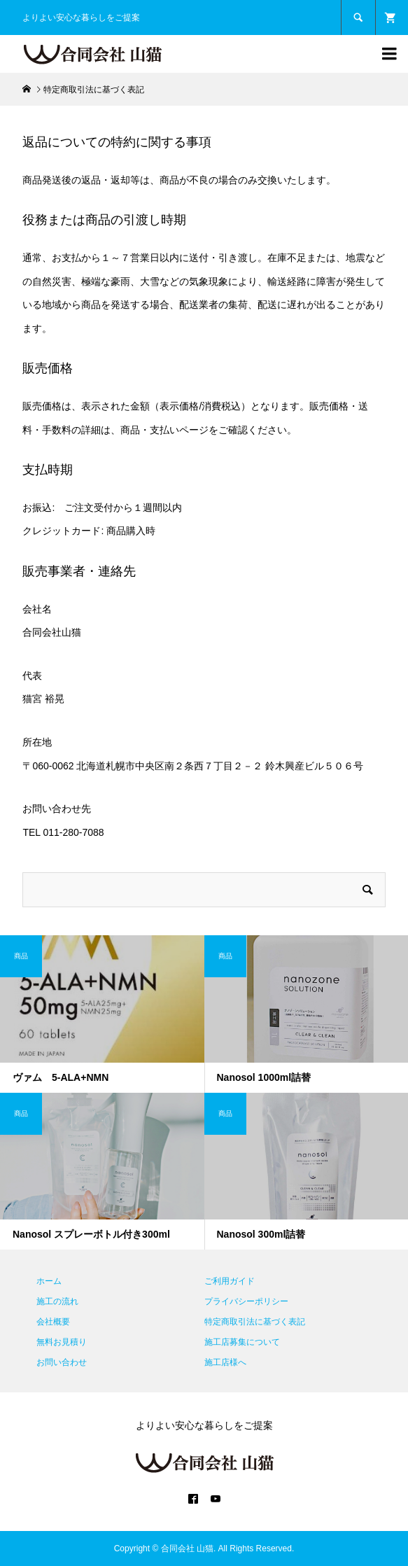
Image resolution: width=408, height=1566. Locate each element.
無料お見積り (61, 1342)
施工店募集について (242, 1342)
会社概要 (53, 1322)
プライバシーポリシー (246, 1301)
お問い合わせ (61, 1362)
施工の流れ (57, 1301)
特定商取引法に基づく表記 (254, 1322)
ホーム (49, 1281)
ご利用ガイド (229, 1281)
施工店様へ (225, 1362)
